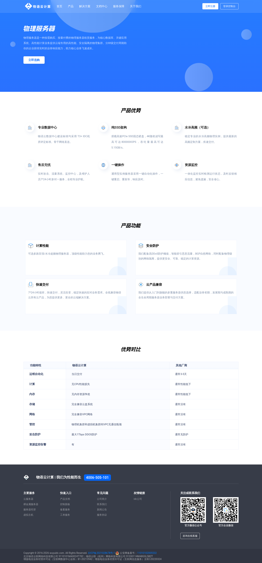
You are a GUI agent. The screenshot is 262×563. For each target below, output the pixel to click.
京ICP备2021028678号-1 (101, 553)
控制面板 (65, 504)
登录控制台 (229, 6)
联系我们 (102, 504)
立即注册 (210, 6)
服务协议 (102, 514)
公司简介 (102, 499)
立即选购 (34, 60)
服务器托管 (29, 509)
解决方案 (84, 6)
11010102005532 (147, 553)
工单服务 (65, 514)
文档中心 (101, 6)
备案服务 (65, 509)
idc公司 (138, 499)
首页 (59, 6)
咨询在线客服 (190, 535)
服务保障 (118, 6)
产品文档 (65, 499)
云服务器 (28, 499)
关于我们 (135, 6)
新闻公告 (102, 509)
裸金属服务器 (30, 504)
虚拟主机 (28, 514)
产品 (71, 6)
